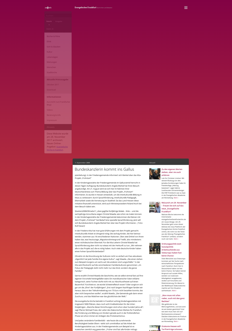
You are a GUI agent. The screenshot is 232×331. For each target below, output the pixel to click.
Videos (48, 88)
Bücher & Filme (52, 28)
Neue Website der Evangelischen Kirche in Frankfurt (109, 324)
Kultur (48, 40)
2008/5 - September (107, 280)
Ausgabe (55, 22)
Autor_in (63, 22)
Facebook (100, 288)
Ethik (48, 32)
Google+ (119, 288)
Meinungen (51, 48)
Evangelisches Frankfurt (114, 6)
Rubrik (48, 22)
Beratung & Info (52, 92)
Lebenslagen (51, 44)
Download (50, 71)
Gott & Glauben (52, 36)
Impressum (51, 96)
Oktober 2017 (52, 67)
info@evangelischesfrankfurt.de (98, 319)
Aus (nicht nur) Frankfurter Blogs (57, 83)
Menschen (50, 52)
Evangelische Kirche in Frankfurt (55, 119)
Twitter (110, 288)
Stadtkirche (51, 56)
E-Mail (91, 288)
